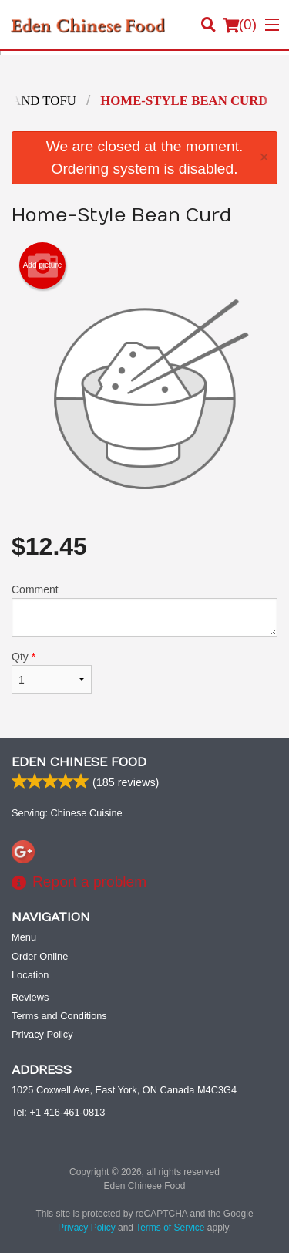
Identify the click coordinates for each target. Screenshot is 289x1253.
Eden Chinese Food (79, 762)
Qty (52, 672)
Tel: (58, 1112)
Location (30, 975)
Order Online (40, 956)
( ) (240, 24)
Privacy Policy (42, 1034)
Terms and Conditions (59, 1016)
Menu (24, 937)
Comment (144, 610)
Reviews (30, 997)
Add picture (42, 265)
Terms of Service (170, 1227)
